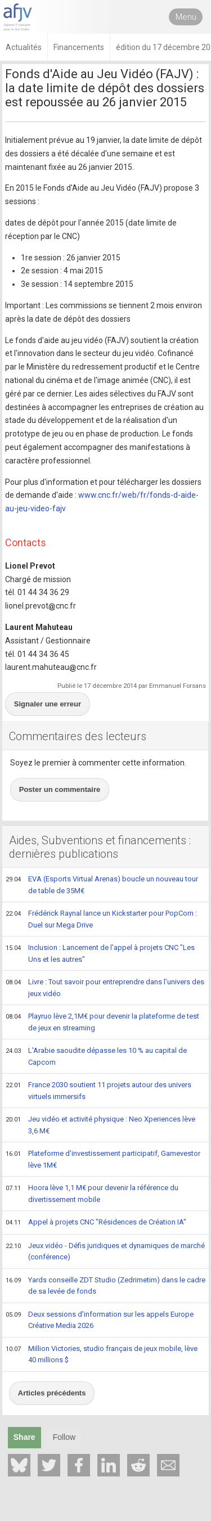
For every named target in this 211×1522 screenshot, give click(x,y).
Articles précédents (52, 1393)
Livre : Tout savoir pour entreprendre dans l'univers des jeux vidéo (105, 987)
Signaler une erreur (47, 704)
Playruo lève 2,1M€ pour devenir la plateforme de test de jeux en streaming (102, 1021)
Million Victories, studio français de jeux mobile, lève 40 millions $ (101, 1354)
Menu (186, 17)
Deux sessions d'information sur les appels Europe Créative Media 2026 (100, 1319)
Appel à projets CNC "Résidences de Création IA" (96, 1222)
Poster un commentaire (60, 789)
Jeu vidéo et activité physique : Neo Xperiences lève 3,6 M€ (100, 1124)
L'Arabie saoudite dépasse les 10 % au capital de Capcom (96, 1056)
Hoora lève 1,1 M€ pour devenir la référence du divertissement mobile (92, 1193)
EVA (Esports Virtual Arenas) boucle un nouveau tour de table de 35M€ (102, 884)
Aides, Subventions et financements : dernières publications (100, 847)
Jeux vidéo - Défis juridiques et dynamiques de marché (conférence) (105, 1251)
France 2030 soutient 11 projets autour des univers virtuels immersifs (98, 1090)
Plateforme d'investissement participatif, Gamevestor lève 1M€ (103, 1159)
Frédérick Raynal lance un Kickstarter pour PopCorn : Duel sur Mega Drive (101, 918)
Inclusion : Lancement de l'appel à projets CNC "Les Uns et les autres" (100, 953)
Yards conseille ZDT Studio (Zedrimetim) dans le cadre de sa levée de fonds (105, 1285)
